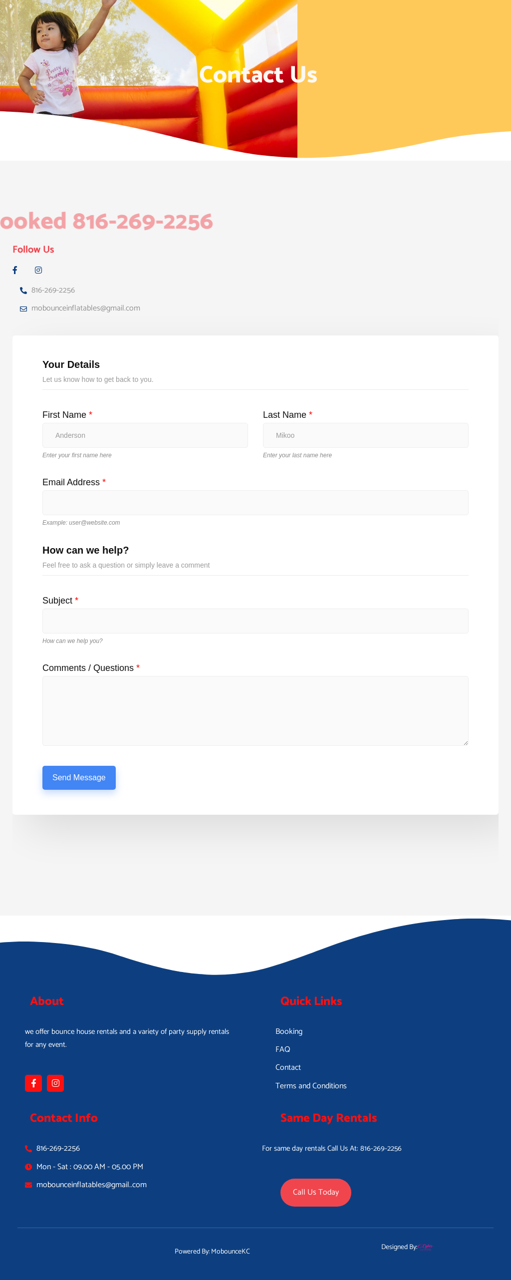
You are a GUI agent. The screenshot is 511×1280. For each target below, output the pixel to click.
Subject (60, 601)
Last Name (287, 415)
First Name (67, 415)
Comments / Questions (91, 668)
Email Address (74, 482)
